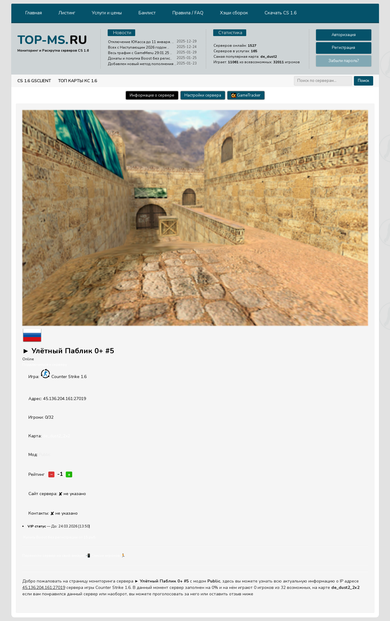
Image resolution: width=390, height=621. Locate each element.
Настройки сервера (202, 95)
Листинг (66, 13)
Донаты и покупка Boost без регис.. (140, 58)
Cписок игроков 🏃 (108, 555)
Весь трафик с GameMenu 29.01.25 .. (140, 52)
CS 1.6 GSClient (34, 81)
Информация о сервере (152, 95)
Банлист (147, 13)
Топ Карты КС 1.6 (77, 81)
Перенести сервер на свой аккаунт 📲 (56, 555)
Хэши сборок (234, 13)
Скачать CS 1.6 (281, 13)
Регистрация (343, 47)
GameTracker (246, 95)
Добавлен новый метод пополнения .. (142, 63)
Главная (33, 13)
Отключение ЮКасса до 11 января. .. (141, 41)
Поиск (363, 80)
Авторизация (344, 35)
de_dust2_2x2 (56, 436)
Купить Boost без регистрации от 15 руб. (59, 537)
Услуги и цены (107, 13)
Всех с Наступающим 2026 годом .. (138, 47)
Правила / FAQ (187, 13)
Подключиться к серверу (44, 364)
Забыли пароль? (344, 61)
